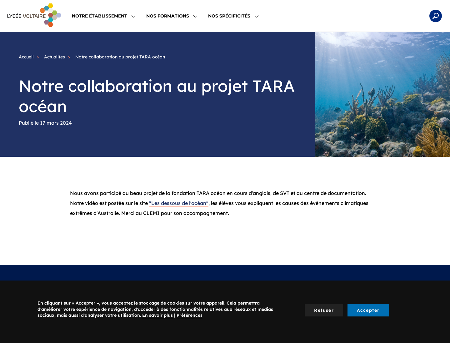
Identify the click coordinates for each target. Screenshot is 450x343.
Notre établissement (103, 16)
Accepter (368, 310)
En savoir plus (157, 315)
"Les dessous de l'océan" (178, 203)
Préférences (189, 315)
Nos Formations (171, 16)
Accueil (26, 57)
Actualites (54, 57)
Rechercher (435, 16)
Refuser (323, 310)
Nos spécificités (233, 16)
